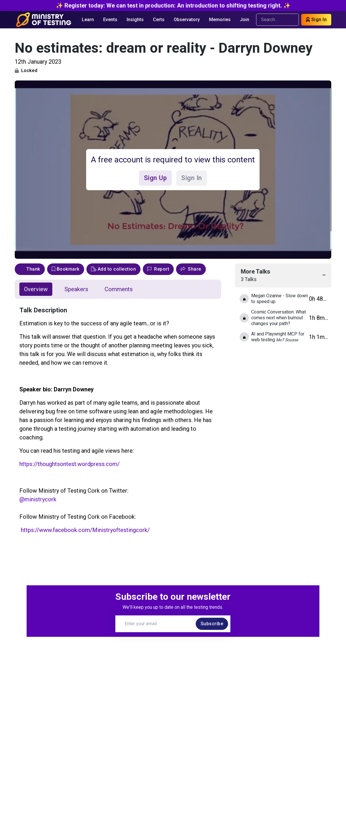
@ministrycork (37, 499)
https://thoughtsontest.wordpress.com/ (69, 464)
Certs (158, 19)
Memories (220, 19)
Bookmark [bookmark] (65, 269)
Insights (135, 19)
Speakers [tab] (76, 289)
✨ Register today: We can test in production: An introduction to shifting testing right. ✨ (173, 5)
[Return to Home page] (44, 19)
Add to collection (113, 269)
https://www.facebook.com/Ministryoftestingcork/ (85, 530)
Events (110, 19)
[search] (292, 19)
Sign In (316, 19)
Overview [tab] (36, 289)
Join (244, 19)
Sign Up (155, 177)
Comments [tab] (119, 289)
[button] (191, 269)
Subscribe (212, 623)
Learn (88, 19)
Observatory (187, 19)
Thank (29, 269)
